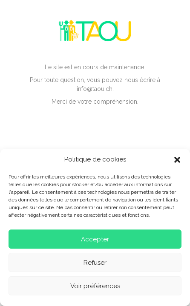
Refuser (95, 262)
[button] (177, 160)
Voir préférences (95, 286)
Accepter (95, 239)
